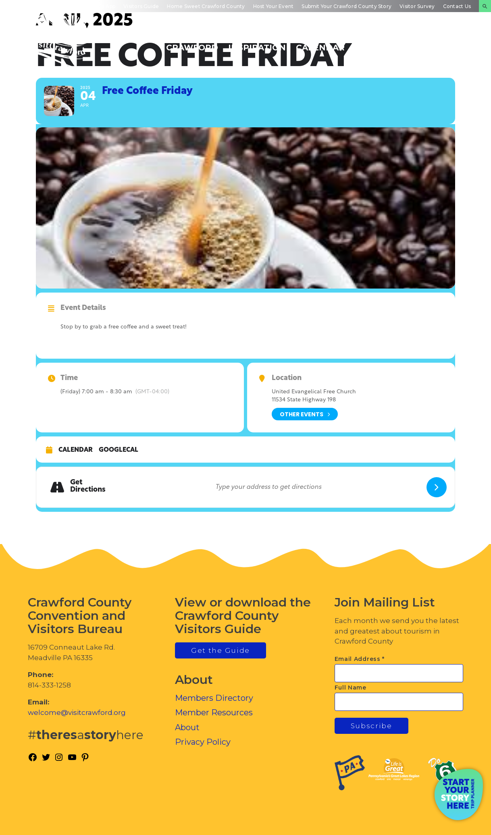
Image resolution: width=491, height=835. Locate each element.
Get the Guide (220, 650)
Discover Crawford (192, 43)
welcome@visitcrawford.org (77, 712)
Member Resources (214, 712)
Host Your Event (273, 6)
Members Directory (214, 698)
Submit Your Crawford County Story (346, 6)
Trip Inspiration (257, 43)
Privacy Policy (203, 742)
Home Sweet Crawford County (206, 6)
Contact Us (457, 6)
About (187, 727)
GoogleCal (118, 450)
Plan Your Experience (445, 43)
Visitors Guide (141, 6)
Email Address (360, 659)
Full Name (350, 687)
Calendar (75, 450)
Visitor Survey (417, 6)
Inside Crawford (381, 43)
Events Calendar (320, 43)
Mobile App (101, 6)
